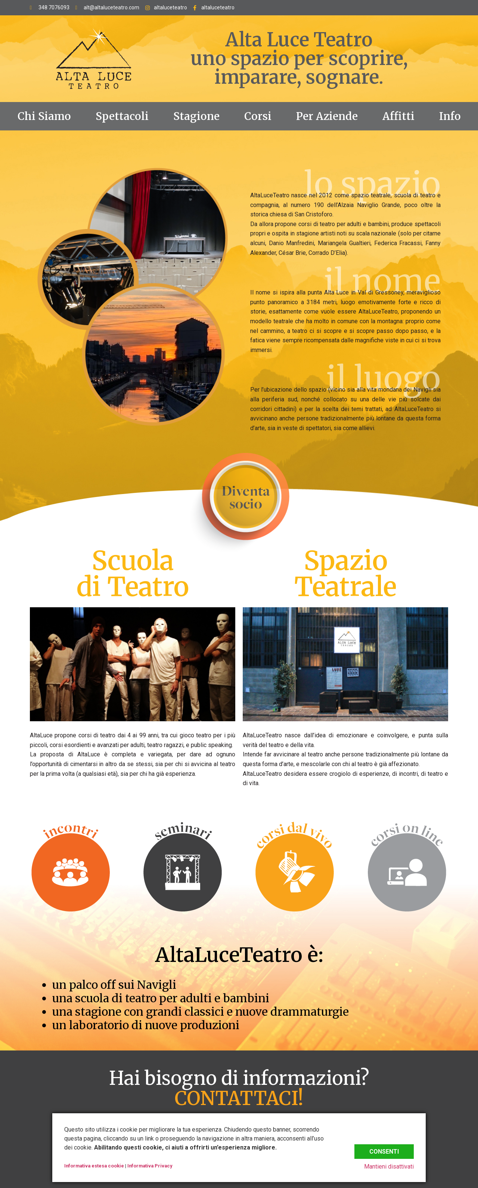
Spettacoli (122, 116)
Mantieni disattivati (389, 1166)
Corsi (257, 116)
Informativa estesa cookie (94, 1166)
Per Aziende (327, 116)
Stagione (196, 116)
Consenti (384, 1150)
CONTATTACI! (239, 1098)
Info (450, 116)
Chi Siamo (44, 116)
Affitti (398, 116)
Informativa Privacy (149, 1166)
